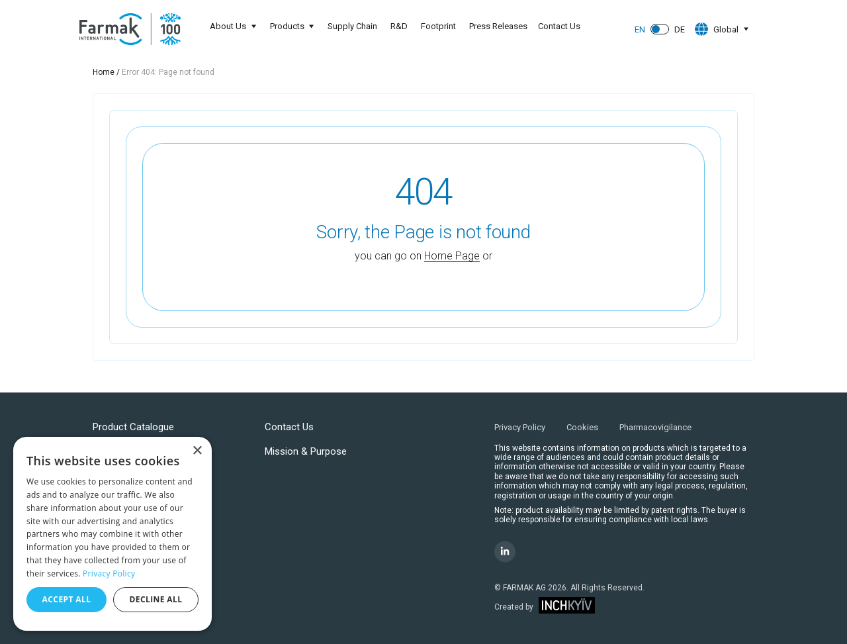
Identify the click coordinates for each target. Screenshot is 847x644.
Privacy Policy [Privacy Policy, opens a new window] (109, 573)
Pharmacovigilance (655, 427)
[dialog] (112, 534)
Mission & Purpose (306, 451)
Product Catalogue (133, 427)
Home (103, 72)
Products (286, 26)
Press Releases (499, 26)
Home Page (452, 256)
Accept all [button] (66, 599)
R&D (399, 26)
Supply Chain (353, 26)
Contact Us (560, 26)
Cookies (582, 427)
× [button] (197, 451)
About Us (226, 26)
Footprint (439, 26)
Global (715, 29)
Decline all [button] (156, 599)
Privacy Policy (519, 427)
